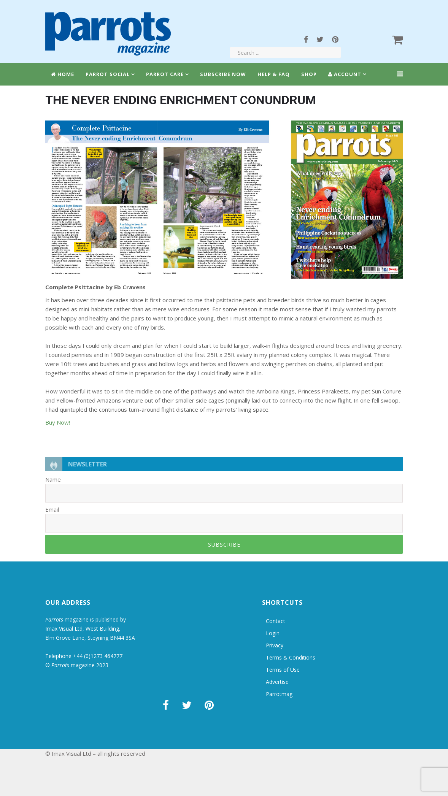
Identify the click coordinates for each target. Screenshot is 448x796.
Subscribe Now (223, 74)
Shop (309, 74)
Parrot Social (108, 74)
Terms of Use (283, 669)
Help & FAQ (273, 74)
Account (344, 74)
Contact (275, 621)
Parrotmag (279, 694)
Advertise (277, 681)
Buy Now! (57, 422)
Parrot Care (165, 74)
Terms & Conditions (290, 657)
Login (273, 633)
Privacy (274, 645)
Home (62, 74)
